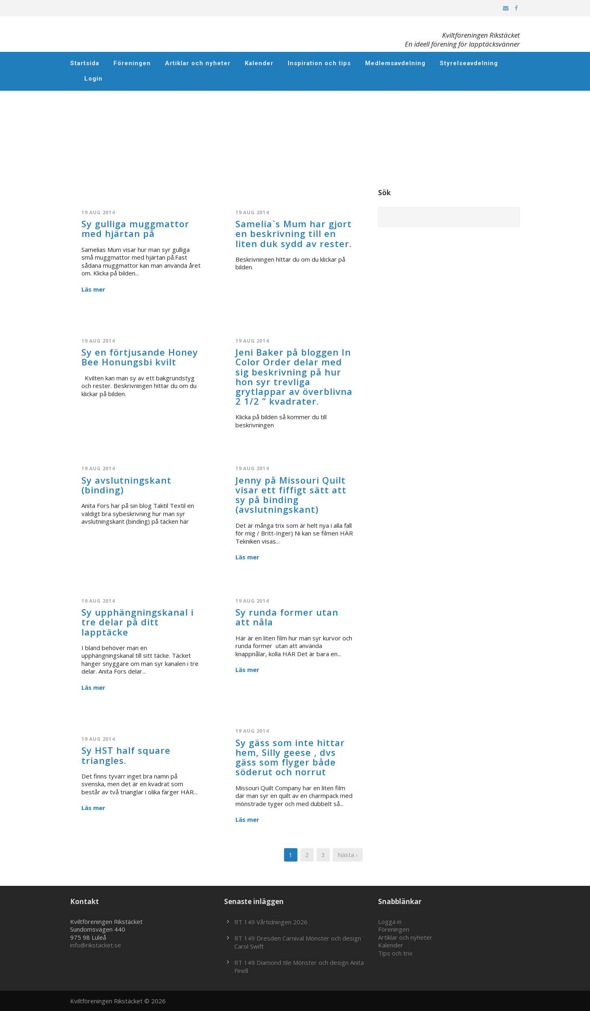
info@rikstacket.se (95, 945)
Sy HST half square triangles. (126, 755)
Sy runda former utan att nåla (286, 617)
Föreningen (132, 63)
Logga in (390, 921)
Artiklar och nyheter (198, 63)
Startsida (84, 63)
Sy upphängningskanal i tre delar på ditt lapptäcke (137, 622)
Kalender (259, 63)
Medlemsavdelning (395, 63)
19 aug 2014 (98, 212)
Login (93, 78)
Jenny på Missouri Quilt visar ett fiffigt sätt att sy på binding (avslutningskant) (290, 495)
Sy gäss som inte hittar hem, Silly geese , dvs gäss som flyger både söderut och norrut (290, 757)
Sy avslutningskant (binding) (126, 485)
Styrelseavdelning (469, 63)
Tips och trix (395, 953)
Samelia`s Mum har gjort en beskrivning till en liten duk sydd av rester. (293, 233)
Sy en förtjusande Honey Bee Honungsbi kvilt (139, 357)
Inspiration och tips (319, 63)
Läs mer (93, 289)
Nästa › (348, 855)
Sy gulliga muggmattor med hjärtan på (135, 228)
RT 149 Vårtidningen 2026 (271, 922)
